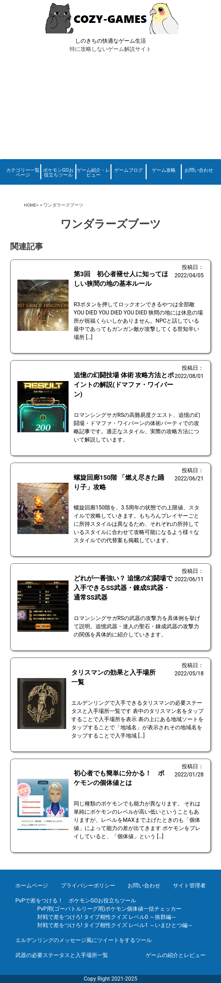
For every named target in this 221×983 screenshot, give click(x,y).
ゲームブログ (128, 170)
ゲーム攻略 (164, 170)
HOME (30, 205)
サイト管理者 (189, 885)
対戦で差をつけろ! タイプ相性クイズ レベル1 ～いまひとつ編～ (115, 925)
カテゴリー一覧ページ (23, 172)
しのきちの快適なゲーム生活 (110, 41)
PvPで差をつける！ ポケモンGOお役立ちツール (75, 900)
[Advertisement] (110, 104)
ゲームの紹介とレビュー (176, 955)
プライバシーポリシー (88, 885)
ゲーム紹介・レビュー (93, 172)
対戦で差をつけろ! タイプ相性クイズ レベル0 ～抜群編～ (107, 917)
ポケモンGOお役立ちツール (58, 172)
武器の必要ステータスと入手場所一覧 (61, 955)
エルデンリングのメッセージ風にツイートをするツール (83, 940)
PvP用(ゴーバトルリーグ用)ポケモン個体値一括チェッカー (109, 908)
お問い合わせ (199, 170)
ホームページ (31, 885)
